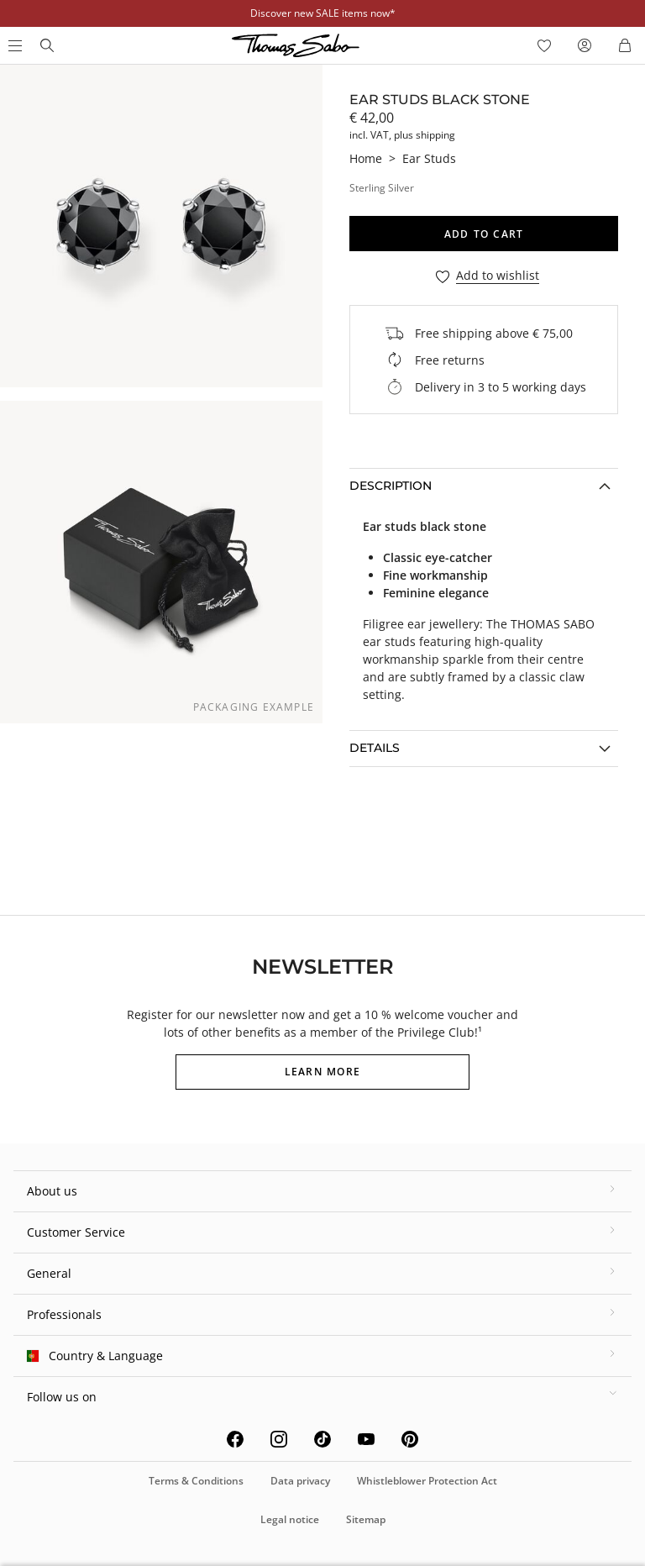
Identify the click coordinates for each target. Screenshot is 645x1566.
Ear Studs (429, 158)
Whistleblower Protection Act (427, 1481)
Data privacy (300, 1481)
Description (390, 485)
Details (374, 747)
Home (365, 158)
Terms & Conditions (196, 1481)
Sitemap (365, 1519)
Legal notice (289, 1519)
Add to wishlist (497, 276)
